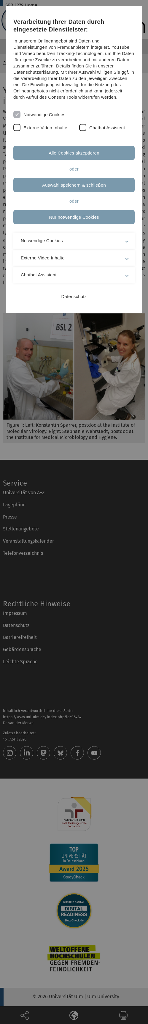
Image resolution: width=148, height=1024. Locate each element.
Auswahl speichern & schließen (74, 185)
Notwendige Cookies (44, 114)
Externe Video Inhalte (45, 127)
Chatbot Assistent (107, 127)
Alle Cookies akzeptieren (74, 152)
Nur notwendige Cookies (74, 217)
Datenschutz (74, 296)
